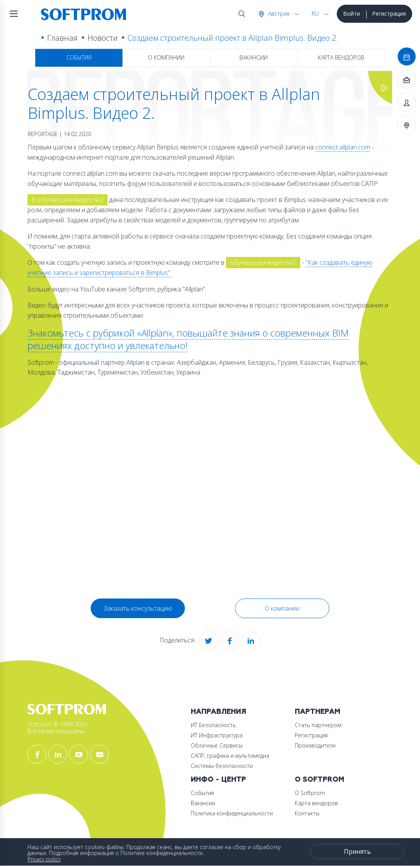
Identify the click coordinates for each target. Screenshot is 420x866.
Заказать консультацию (138, 608)
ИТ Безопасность (213, 725)
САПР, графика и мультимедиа (230, 755)
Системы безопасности (222, 766)
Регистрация (389, 13)
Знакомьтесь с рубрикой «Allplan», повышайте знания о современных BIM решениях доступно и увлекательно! (188, 338)
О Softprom (319, 779)
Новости (103, 38)
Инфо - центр (218, 779)
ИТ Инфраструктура (217, 735)
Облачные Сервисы (217, 745)
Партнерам (317, 711)
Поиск (240, 14)
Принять (357, 851)
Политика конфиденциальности (232, 813)
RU (315, 13)
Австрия (278, 13)
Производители (315, 745)
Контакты (307, 813)
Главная (62, 38)
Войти (351, 13)
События (78, 57)
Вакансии (253, 57)
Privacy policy (43, 859)
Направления (218, 711)
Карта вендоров (341, 57)
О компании (166, 57)
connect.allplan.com (342, 147)
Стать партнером (318, 725)
